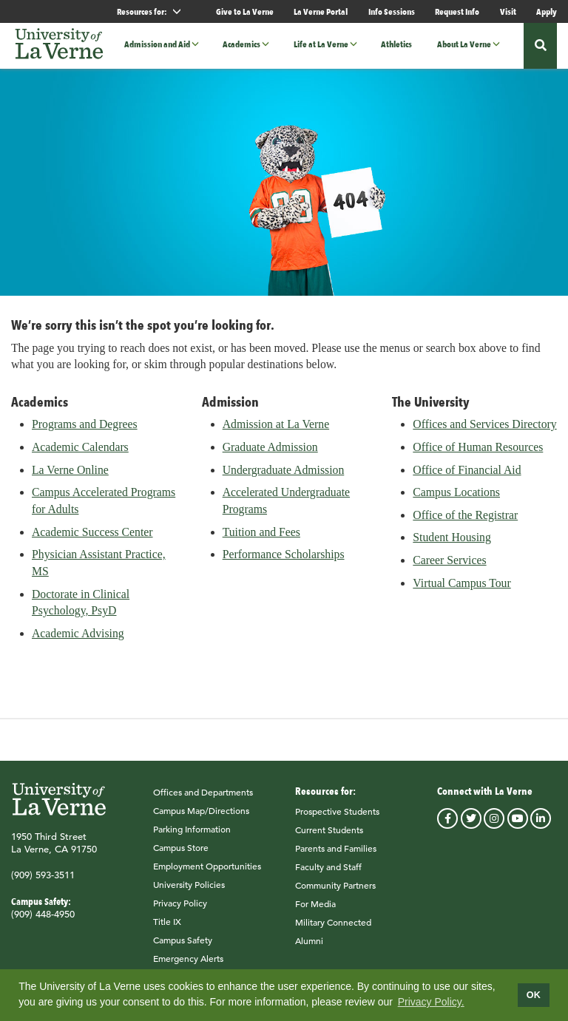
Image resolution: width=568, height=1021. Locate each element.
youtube (518, 826)
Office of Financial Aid (467, 477)
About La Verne (464, 44)
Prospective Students (337, 818)
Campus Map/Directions (201, 818)
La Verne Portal (321, 11)
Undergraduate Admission (284, 477)
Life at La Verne (321, 44)
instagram (494, 826)
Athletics (396, 44)
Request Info (457, 11)
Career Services (449, 567)
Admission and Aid (157, 44)
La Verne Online (70, 477)
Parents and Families (335, 855)
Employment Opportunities (207, 873)
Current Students (329, 837)
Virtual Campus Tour (461, 590)
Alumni (309, 948)
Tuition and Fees (261, 539)
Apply (546, 11)
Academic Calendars (80, 454)
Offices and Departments (203, 799)
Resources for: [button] (155, 11)
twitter (471, 826)
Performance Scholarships (284, 562)
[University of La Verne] (59, 46)
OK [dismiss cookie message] (534, 995)
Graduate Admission (270, 454)
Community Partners (335, 892)
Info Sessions (391, 11)
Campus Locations (456, 500)
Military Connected (333, 929)
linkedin (541, 826)
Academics (241, 44)
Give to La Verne (245, 11)
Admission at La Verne (276, 432)
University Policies (189, 892)
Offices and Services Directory (484, 432)
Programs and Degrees (85, 432)
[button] (199, 44)
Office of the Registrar (465, 522)
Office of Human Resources (478, 454)
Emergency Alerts (188, 965)
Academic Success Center (92, 539)
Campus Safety (182, 947)
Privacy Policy (180, 910)
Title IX (167, 928)
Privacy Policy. (431, 1002)
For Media (315, 911)
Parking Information (192, 836)
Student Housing (451, 545)
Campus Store (181, 855)
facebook (447, 826)
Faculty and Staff (328, 874)
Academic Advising (78, 640)
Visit (508, 11)
